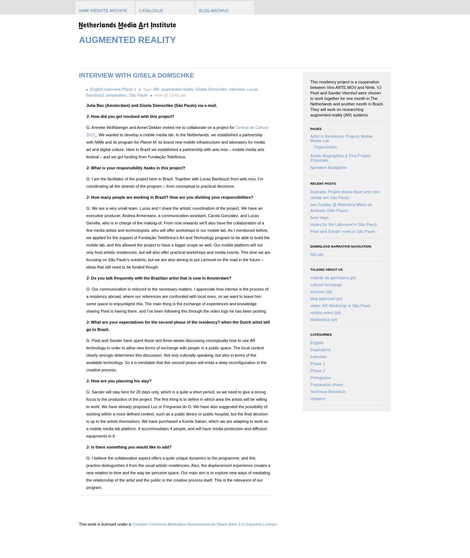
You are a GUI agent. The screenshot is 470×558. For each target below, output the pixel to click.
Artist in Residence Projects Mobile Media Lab (341, 138)
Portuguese (320, 377)
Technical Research (328, 391)
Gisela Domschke (211, 89)
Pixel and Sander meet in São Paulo (342, 231)
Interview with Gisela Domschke (136, 75)
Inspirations (320, 350)
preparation (116, 95)
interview (237, 89)
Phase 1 (317, 363)
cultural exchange (326, 284)
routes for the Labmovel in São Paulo (343, 224)
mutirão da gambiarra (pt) (333, 278)
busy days (319, 217)
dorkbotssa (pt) (323, 319)
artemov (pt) (321, 291)
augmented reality (177, 89)
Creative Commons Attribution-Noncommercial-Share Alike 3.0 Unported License (204, 524)
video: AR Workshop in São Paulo (340, 305)
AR (156, 89)
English (316, 343)
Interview (318, 356)
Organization (325, 147)
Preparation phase (326, 384)
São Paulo (138, 95)
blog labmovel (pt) (326, 298)
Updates (317, 398)
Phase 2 (317, 370)
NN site (316, 254)
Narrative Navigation (328, 167)
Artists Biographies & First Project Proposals (340, 158)
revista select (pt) (325, 312)
